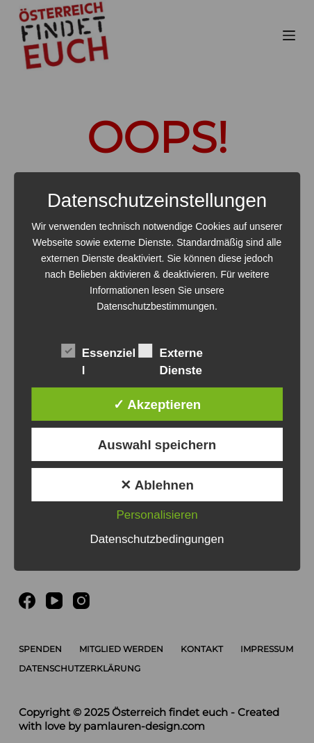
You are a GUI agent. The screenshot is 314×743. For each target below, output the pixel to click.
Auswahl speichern (157, 444)
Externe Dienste (171, 352)
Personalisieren (156, 514)
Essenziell (98, 352)
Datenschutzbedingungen (157, 539)
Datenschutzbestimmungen (156, 306)
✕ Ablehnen (157, 485)
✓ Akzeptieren (157, 404)
